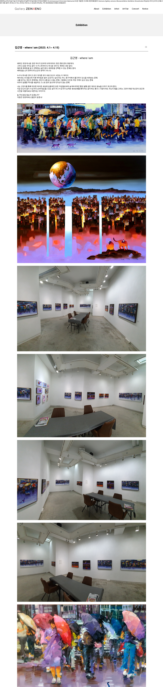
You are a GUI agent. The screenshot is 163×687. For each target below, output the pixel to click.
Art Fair (125, 9)
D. (50, 682)
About (96, 9)
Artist (116, 9)
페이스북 (19, 677)
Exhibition (106, 9)
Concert (135, 9)
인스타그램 (30, 677)
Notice (145, 9)
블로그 (40, 677)
